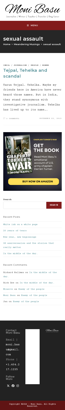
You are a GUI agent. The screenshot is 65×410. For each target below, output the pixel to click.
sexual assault (52, 44)
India (6, 65)
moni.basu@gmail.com (13, 349)
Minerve (8, 289)
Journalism (20, 65)
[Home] (6, 44)
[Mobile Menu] (32, 25)
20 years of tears (15, 231)
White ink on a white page (20, 224)
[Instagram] (17, 386)
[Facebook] (13, 386)
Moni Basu (9, 295)
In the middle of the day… (20, 253)
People (35, 65)
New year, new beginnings (19, 237)
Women (45, 65)
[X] (8, 386)
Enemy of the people (31, 289)
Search (7, 199)
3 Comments (12, 119)
